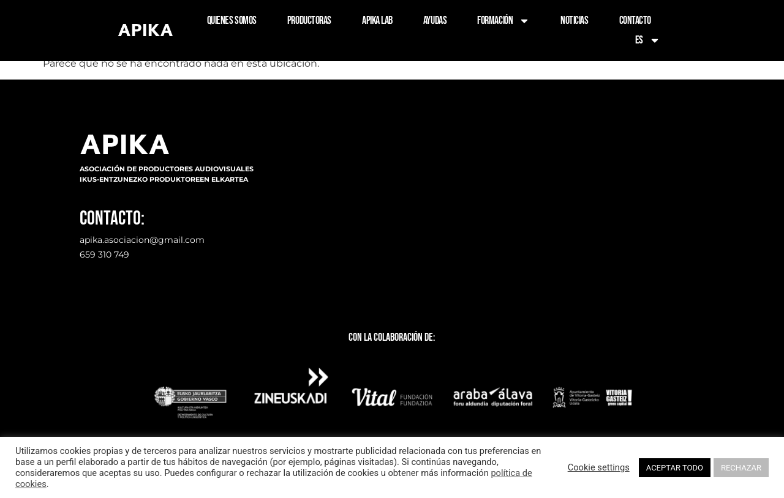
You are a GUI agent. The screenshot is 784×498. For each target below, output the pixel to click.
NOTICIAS (574, 20)
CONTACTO (635, 20)
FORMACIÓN (503, 21)
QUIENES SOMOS (232, 20)
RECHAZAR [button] (741, 467)
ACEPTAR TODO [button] (674, 467)
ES (647, 40)
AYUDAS (435, 20)
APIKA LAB (377, 20)
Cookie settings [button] (599, 467)
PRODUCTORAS (309, 20)
